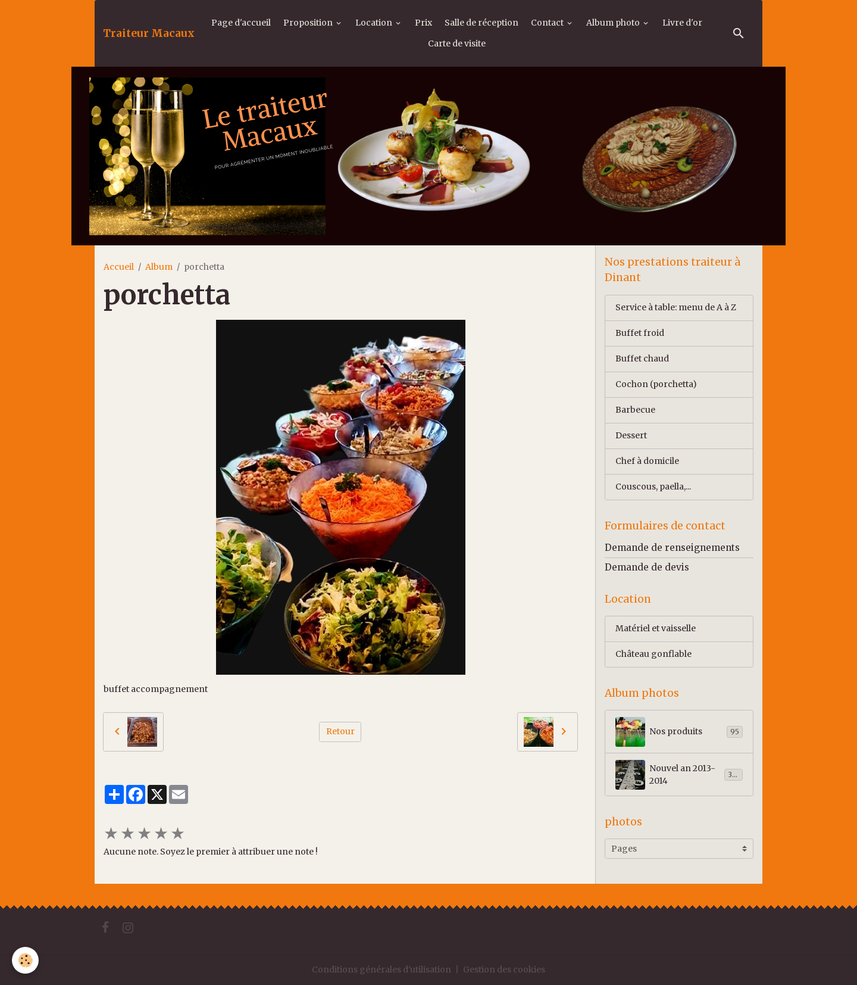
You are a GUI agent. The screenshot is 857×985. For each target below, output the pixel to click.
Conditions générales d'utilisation (381, 969)
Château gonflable (653, 654)
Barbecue (635, 409)
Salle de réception (481, 22)
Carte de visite (457, 43)
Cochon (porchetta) (656, 384)
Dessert (631, 435)
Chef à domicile (647, 461)
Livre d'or (682, 22)
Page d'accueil (241, 22)
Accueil (119, 266)
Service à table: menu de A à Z (675, 307)
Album (159, 266)
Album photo (614, 22)
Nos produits (679, 732)
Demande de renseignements (672, 547)
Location (374, 22)
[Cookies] (25, 960)
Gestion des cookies (504, 969)
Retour (340, 731)
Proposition (308, 22)
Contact (548, 22)
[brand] (149, 33)
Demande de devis (647, 567)
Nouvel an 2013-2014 (679, 775)
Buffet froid (639, 333)
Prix (423, 22)
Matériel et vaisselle (655, 628)
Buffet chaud (642, 358)
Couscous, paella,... (653, 486)
